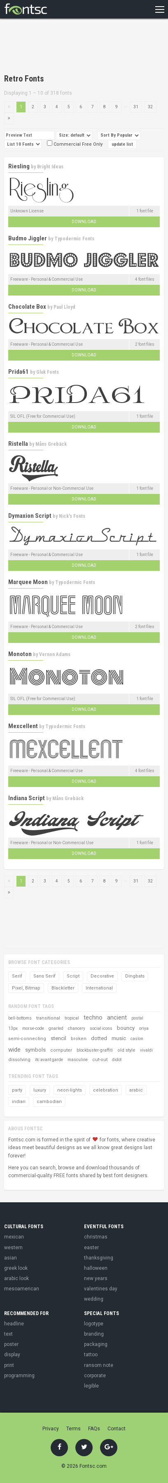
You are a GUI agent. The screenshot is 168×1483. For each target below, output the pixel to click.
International (99, 988)
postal (137, 1018)
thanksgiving (98, 1258)
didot (116, 1059)
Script (73, 976)
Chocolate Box (27, 306)
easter (91, 1247)
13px (13, 1028)
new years (95, 1278)
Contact (116, 1429)
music (119, 1038)
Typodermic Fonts (74, 239)
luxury (39, 1090)
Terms (73, 1429)
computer (61, 1050)
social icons (101, 1028)
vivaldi (146, 1050)
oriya (144, 1028)
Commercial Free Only (75, 144)
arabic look (16, 1278)
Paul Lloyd (64, 307)
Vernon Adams (54, 654)
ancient (117, 1017)
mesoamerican (21, 1289)
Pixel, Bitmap (26, 988)
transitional (48, 1018)
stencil (58, 1038)
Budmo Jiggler (27, 238)
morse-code (33, 1028)
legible (91, 1386)
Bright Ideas (50, 167)
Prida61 (18, 371)
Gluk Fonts (47, 372)
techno (93, 1017)
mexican (14, 1237)
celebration (105, 1090)
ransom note (98, 1365)
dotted (99, 1038)
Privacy (50, 1429)
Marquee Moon (28, 582)
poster (11, 1344)
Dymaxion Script (29, 515)
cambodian (49, 1101)
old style (126, 1050)
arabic (136, 1090)
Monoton (20, 654)
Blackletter (63, 988)
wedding (93, 1299)
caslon (137, 1038)
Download (84, 221)
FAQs (94, 1429)
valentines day (100, 1289)
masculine (78, 1059)
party (17, 1090)
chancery (76, 1028)
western (13, 1247)
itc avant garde (49, 1059)
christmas (95, 1237)
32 (150, 107)
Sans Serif (44, 976)
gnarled (56, 1028)
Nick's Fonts (72, 516)
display (12, 1354)
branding (94, 1334)
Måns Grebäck (51, 444)
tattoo (91, 1354)
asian (10, 1258)
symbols (35, 1050)
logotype (93, 1324)
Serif (17, 976)
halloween (95, 1268)
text (8, 1334)
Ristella (18, 443)
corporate (95, 1375)
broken (78, 1038)
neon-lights (69, 1090)
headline (14, 1324)
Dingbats (135, 976)
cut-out (99, 1059)
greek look (16, 1268)
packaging (95, 1344)
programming (19, 1375)
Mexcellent (23, 726)
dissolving (19, 1059)
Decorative (102, 976)
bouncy (126, 1028)
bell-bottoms (20, 1018)
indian (19, 1101)
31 (135, 107)
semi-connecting (27, 1038)
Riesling (19, 166)
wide (14, 1049)
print (9, 1365)
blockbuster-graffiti (95, 1050)
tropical (72, 1018)
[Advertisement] (70, 47)
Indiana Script (26, 798)
